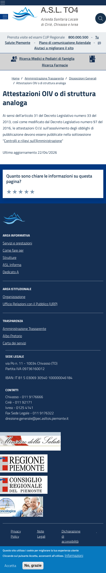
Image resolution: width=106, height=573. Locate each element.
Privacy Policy (16, 534)
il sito (69, 48)
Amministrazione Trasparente (44, 78)
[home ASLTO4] (52, 16)
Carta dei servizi (14, 343)
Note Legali (41, 534)
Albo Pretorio (12, 335)
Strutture (9, 257)
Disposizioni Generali (82, 78)
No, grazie (32, 567)
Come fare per (13, 250)
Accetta (10, 567)
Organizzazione (14, 296)
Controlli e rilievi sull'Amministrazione (33, 140)
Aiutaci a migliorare (49, 48)
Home (15, 78)
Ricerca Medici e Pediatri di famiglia (46, 58)
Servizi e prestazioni (17, 243)
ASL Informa (12, 264)
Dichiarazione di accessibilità (71, 536)
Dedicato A (11, 272)
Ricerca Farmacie (55, 65)
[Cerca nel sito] (100, 18)
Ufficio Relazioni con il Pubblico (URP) (30, 304)
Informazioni (74, 556)
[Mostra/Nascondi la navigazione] (2, 2)
